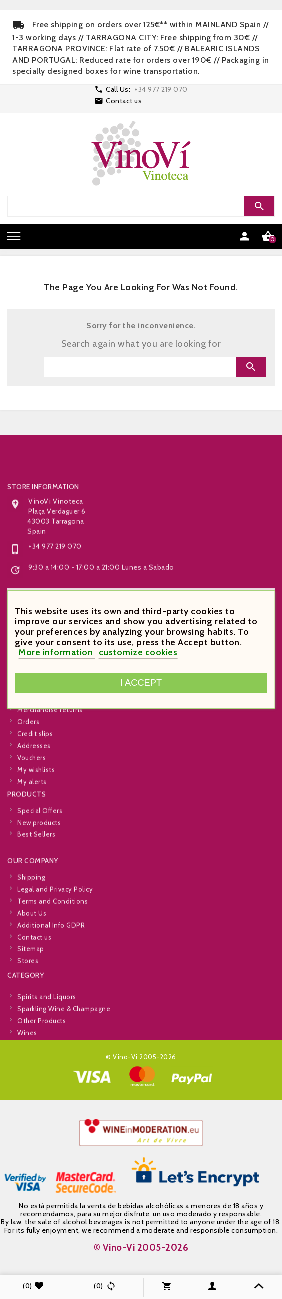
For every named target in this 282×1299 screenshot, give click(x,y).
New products (39, 842)
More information (56, 652)
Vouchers (31, 802)
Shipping (31, 921)
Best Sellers (36, 854)
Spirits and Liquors (46, 1023)
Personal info (38, 742)
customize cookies (138, 652)
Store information (43, 565)
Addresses (34, 790)
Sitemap (30, 993)
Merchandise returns (50, 754)
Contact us (124, 100)
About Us (31, 957)
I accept (141, 682)
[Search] (139, 206)
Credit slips (35, 778)
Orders (28, 766)
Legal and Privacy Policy (55, 933)
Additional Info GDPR (51, 969)
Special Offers (39, 830)
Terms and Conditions (52, 945)
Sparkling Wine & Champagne (63, 1035)
